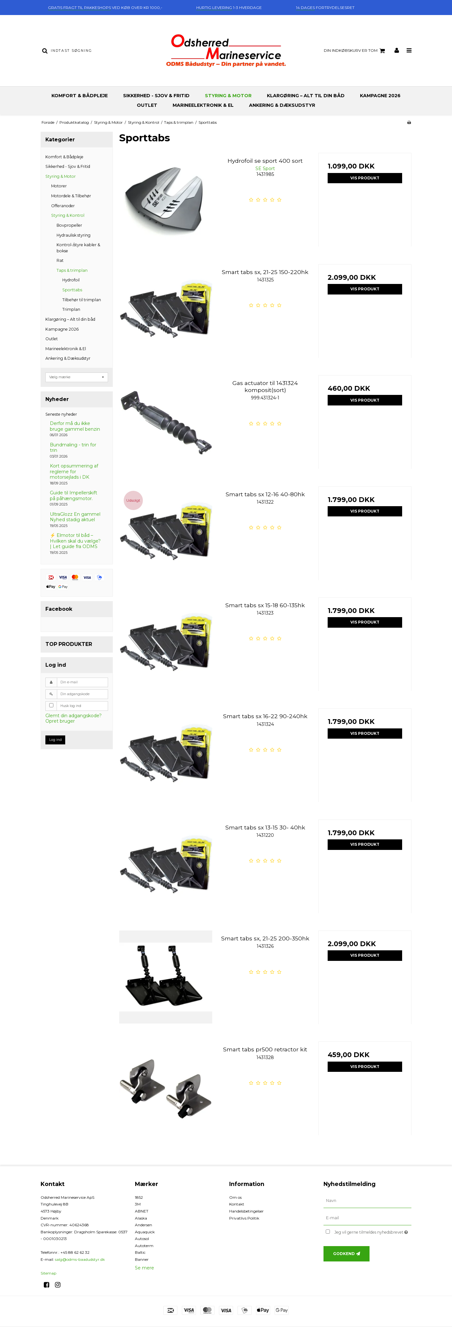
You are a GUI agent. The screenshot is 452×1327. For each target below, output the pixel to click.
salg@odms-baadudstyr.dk (80, 1259)
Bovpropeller (69, 225)
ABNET (141, 1211)
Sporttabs (72, 289)
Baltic (140, 1252)
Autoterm (144, 1245)
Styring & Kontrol (67, 215)
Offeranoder (63, 205)
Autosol (142, 1238)
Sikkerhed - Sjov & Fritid (156, 95)
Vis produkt (364, 178)
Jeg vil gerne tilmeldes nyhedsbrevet (372, 1231)
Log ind (55, 740)
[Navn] (367, 1200)
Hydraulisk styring (73, 235)
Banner (142, 1259)
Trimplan (71, 309)
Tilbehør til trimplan (81, 299)
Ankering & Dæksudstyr (282, 105)
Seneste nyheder (61, 414)
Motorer (59, 186)
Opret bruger (60, 721)
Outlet (147, 105)
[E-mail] (367, 1218)
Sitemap (48, 1273)
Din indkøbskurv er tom (355, 51)
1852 (139, 1197)
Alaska (141, 1218)
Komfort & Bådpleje (79, 95)
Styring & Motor (228, 95)
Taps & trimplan (72, 270)
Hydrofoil (71, 280)
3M (138, 1204)
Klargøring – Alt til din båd (306, 95)
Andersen (143, 1224)
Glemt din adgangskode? (73, 715)
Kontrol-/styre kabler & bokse (78, 247)
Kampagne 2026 (380, 95)
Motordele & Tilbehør (71, 195)
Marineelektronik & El (203, 105)
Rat (60, 260)
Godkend (344, 1253)
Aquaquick (145, 1231)
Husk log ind (70, 706)
